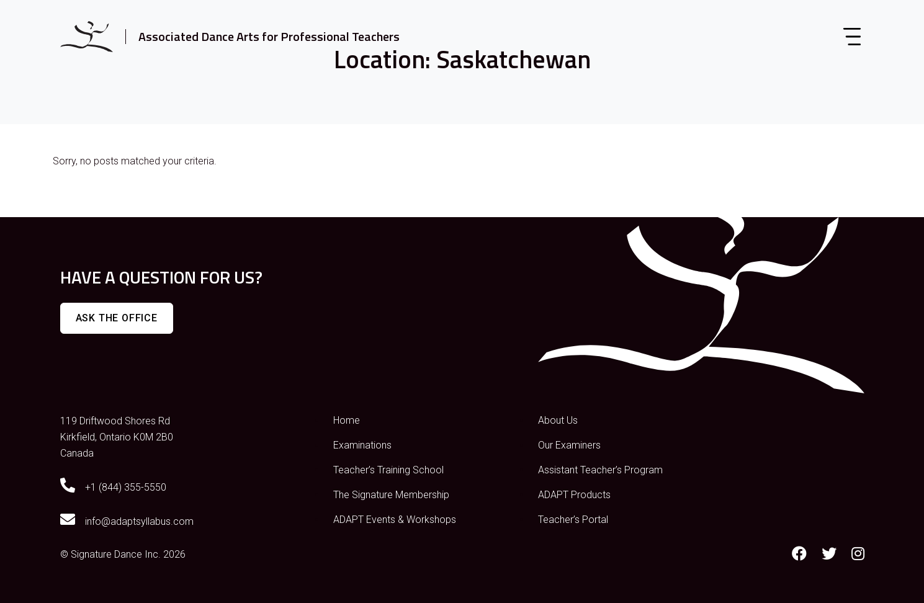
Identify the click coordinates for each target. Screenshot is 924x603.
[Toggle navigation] (852, 36)
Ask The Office (117, 318)
